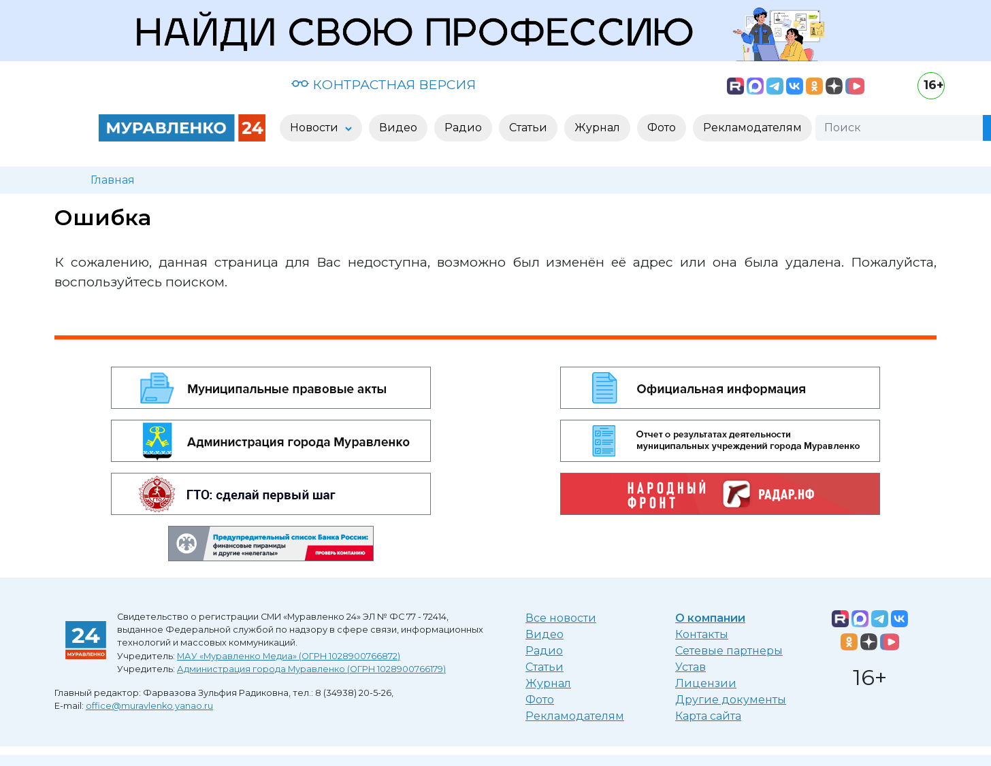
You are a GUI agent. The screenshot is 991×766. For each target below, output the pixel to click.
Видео (544, 634)
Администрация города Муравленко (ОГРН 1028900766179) (311, 669)
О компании (710, 618)
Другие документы (730, 699)
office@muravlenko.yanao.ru (149, 706)
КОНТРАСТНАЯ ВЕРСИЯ (383, 84)
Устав (690, 667)
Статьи (544, 667)
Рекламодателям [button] (752, 127)
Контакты (701, 634)
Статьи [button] (528, 127)
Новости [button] (315, 127)
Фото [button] (661, 127)
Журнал (548, 683)
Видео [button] (398, 127)
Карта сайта (708, 716)
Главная (113, 179)
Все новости (560, 618)
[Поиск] (899, 128)
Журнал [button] (597, 127)
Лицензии (705, 683)
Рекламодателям (574, 716)
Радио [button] (463, 127)
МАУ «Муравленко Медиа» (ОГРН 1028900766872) (288, 656)
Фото (539, 699)
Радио (544, 650)
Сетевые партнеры (729, 650)
